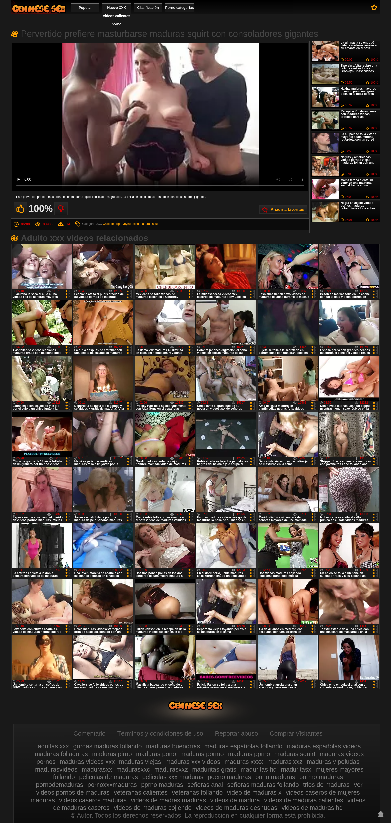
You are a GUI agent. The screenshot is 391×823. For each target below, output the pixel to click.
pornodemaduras (59, 784)
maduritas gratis (214, 769)
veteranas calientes (141, 792)
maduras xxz (285, 761)
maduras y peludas (333, 761)
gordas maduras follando (107, 746)
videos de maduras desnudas (236, 807)
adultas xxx (53, 746)
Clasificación (148, 8)
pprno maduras (162, 784)
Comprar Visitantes (296, 733)
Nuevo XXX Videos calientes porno (116, 16)
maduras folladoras (61, 753)
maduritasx (296, 769)
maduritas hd (259, 769)
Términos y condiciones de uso (160, 733)
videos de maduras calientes (303, 800)
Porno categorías (179, 8)
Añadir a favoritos (287, 209)
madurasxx (97, 769)
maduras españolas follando (243, 746)
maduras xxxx (244, 761)
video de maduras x (254, 792)
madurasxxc (133, 769)
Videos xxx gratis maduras (38, 8)
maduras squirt (149, 224)
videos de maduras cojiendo (153, 807)
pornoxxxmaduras (112, 784)
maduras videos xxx (87, 761)
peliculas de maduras (108, 776)
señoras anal (205, 784)
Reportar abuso (236, 733)
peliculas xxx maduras (172, 776)
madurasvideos (56, 769)
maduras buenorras (173, 746)
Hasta (381, 814)
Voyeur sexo (130, 224)
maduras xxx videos (192, 761)
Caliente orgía (112, 224)
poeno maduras (229, 776)
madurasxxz (171, 769)
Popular (85, 8)
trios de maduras (326, 784)
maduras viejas (140, 761)
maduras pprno (249, 753)
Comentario (89, 733)
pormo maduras (321, 776)
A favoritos (374, 7)
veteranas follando (197, 792)
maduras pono (156, 753)
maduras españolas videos (324, 746)
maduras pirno (112, 753)
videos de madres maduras (168, 800)
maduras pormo (202, 753)
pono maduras (275, 776)
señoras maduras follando (263, 784)
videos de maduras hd (312, 807)
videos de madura (235, 800)
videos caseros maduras (93, 800)
